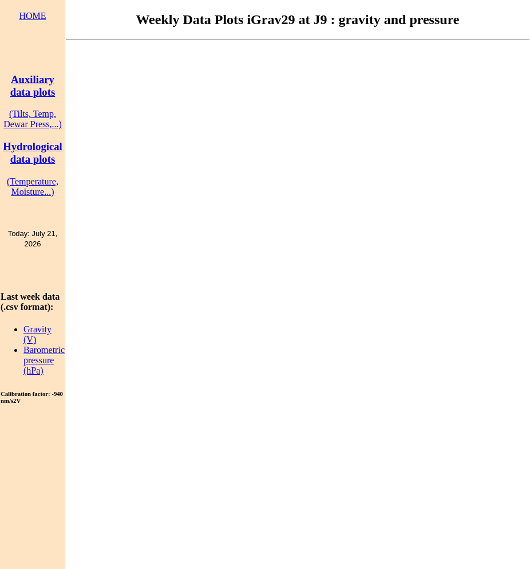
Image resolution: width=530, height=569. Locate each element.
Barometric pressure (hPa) (44, 360)
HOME (32, 16)
